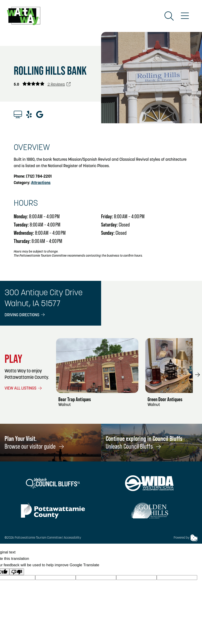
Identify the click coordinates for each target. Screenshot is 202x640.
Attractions (41, 183)
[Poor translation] (16, 571)
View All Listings (24, 388)
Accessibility (72, 538)
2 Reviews (59, 85)
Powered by (185, 538)
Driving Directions (25, 315)
